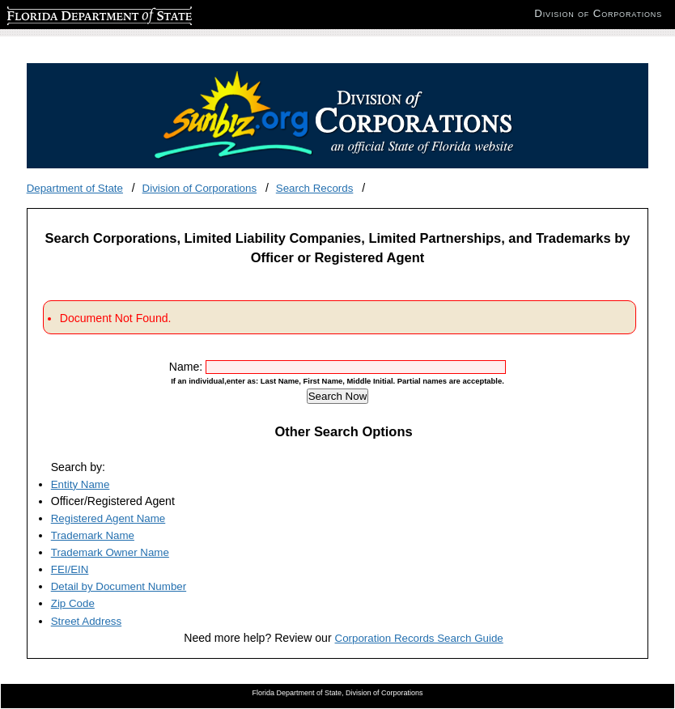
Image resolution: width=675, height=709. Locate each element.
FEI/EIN (70, 569)
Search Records (315, 188)
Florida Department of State (72, 13)
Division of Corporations (199, 188)
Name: (187, 366)
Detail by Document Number (118, 586)
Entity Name (80, 484)
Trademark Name (92, 535)
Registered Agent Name (108, 518)
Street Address (86, 621)
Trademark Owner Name (110, 552)
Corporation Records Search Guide (419, 638)
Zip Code (73, 603)
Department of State (75, 188)
